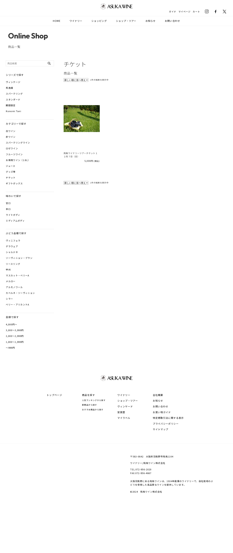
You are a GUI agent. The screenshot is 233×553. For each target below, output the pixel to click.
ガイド (172, 11)
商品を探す (88, 395)
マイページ (184, 11)
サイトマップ (160, 429)
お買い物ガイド (162, 412)
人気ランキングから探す (94, 400)
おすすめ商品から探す (92, 409)
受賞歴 (121, 412)
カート (196, 11)
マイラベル (123, 418)
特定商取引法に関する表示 (168, 418)
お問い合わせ (172, 21)
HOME (56, 21)
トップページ (54, 395)
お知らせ (150, 21)
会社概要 (158, 395)
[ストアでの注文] (76, 80)
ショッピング (99, 21)
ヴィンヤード (125, 406)
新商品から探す (89, 404)
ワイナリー (123, 395)
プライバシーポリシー (166, 423)
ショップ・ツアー (126, 21)
